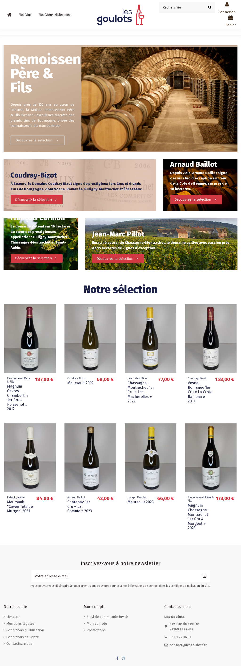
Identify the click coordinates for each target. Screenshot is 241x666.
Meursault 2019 (80, 383)
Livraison (13, 617)
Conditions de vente (22, 637)
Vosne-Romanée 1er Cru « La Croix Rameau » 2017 (200, 392)
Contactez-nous (19, 643)
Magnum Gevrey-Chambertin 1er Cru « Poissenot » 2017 (17, 397)
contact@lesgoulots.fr (188, 645)
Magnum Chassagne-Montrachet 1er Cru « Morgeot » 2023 (198, 516)
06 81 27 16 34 (181, 637)
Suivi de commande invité (107, 617)
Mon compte (97, 623)
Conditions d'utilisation (25, 630)
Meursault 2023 (141, 502)
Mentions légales (20, 623)
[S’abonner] (204, 576)
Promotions (96, 630)
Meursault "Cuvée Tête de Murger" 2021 (20, 506)
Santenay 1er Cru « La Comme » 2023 (79, 506)
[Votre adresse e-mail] (115, 576)
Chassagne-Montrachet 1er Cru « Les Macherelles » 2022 (141, 392)
